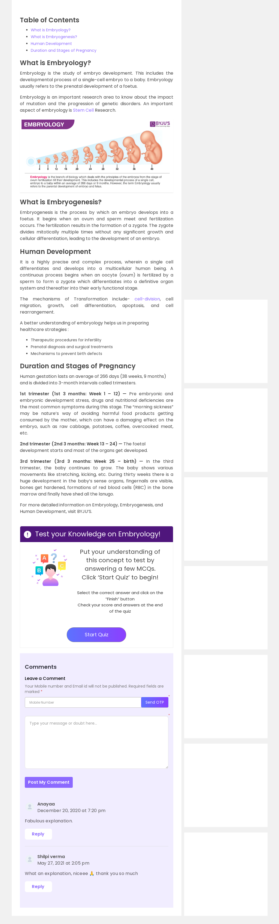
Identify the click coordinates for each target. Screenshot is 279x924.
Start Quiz (96, 634)
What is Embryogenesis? (54, 36)
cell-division (147, 299)
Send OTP (154, 702)
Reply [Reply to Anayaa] (38, 834)
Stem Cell (83, 110)
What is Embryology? (51, 30)
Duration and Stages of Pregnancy (63, 50)
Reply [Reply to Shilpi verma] (38, 886)
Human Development (51, 43)
